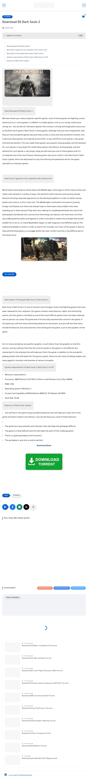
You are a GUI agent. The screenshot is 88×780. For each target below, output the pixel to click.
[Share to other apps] (33, 507)
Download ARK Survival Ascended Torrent (38, 696)
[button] (12, 507)
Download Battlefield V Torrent (34, 746)
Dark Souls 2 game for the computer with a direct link (27, 50)
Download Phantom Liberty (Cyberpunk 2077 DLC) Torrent (45, 683)
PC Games (7, 17)
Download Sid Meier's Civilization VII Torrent (39, 646)
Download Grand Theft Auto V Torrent (37, 708)
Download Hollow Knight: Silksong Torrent (39, 721)
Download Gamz (25, 775)
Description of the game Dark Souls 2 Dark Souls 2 (25, 54)
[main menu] (4, 5)
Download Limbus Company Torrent (36, 733)
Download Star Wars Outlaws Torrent (36, 658)
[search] (84, 5)
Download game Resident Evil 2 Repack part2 (39, 759)
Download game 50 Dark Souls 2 (19, 46)
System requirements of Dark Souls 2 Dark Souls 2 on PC (27, 57)
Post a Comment (12, 597)
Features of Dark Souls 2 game (18, 61)
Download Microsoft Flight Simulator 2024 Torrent (42, 671)
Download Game (44, 446)
